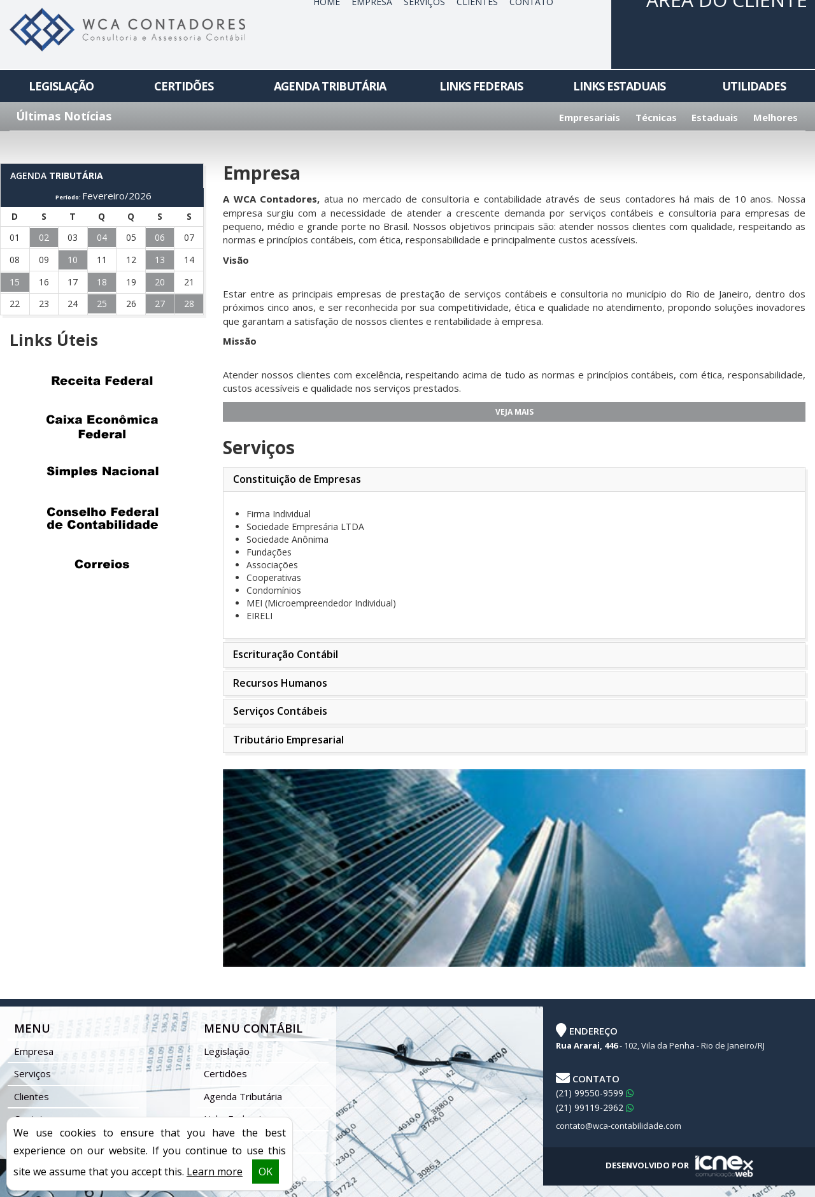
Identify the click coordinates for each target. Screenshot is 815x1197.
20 (160, 282)
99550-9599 (595, 1093)
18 (102, 282)
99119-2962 (595, 1107)
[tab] (514, 480)
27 (160, 303)
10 (72, 260)
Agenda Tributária (330, 86)
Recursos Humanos (280, 683)
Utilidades (754, 86)
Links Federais (481, 86)
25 (102, 303)
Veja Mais (514, 411)
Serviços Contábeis (280, 711)
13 (160, 260)
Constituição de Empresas (297, 479)
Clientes (31, 1096)
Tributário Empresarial (288, 740)
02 (44, 237)
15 (15, 282)
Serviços (32, 1073)
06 (160, 237)
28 (189, 303)
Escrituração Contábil (285, 654)
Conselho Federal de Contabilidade (102, 518)
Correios (102, 564)
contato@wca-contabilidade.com (618, 1125)
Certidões (183, 86)
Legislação (61, 86)
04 (102, 237)
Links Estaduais (619, 86)
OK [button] (266, 1172)
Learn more (215, 1172)
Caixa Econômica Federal (102, 427)
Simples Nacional (102, 472)
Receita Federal (102, 381)
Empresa (33, 1051)
